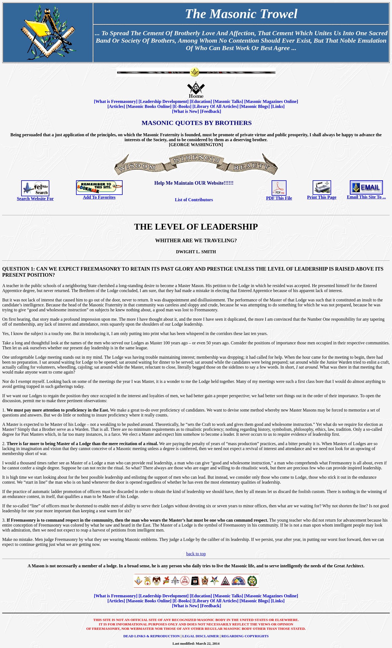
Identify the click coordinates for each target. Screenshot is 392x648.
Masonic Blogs (254, 106)
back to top (196, 553)
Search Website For (35, 198)
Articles (116, 106)
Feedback (210, 111)
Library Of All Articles (215, 106)
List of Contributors (194, 199)
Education (200, 101)
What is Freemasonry (115, 101)
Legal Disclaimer (200, 636)
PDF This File (279, 198)
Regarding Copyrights (245, 636)
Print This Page (321, 197)
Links (277, 106)
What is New (186, 111)
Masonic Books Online (149, 106)
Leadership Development (163, 101)
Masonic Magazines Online (271, 101)
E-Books (182, 106)
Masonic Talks (228, 101)
